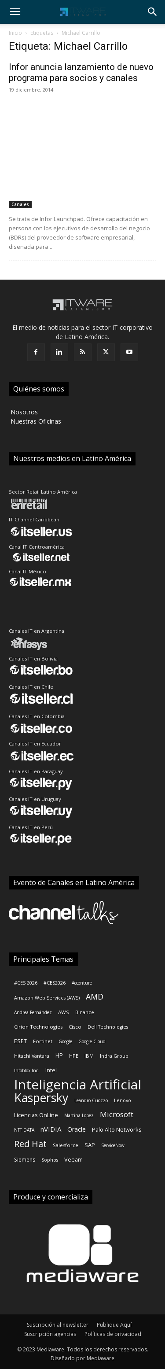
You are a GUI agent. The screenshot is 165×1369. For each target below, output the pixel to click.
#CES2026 (55, 983)
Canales (20, 204)
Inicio (15, 33)
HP (59, 1055)
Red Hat (30, 1143)
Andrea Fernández (33, 1012)
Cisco (75, 1026)
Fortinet (42, 1041)
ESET (20, 1041)
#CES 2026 (25, 983)
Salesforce (65, 1145)
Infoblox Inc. (26, 1070)
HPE (73, 1056)
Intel (51, 1070)
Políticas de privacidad (112, 1334)
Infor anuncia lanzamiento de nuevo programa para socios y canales (81, 72)
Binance (84, 1012)
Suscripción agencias (50, 1334)
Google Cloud (92, 1041)
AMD (94, 996)
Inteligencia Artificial (77, 1084)
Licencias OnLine (36, 1115)
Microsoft (116, 1114)
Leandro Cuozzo (91, 1100)
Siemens (24, 1159)
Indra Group (114, 1056)
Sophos (49, 1160)
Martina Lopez (79, 1115)
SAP (89, 1145)
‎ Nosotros (23, 412)
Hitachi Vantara (31, 1056)
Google (65, 1041)
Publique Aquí (114, 1324)
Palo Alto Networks (117, 1129)
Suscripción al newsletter (57, 1324)
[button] (15, 12)
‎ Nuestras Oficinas (35, 421)
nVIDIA (50, 1129)
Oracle (76, 1129)
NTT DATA (24, 1130)
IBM (89, 1055)
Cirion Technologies (38, 1026)
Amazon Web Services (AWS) (47, 998)
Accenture (82, 983)
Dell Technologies (108, 1027)
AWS (63, 1012)
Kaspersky (41, 1098)
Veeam (73, 1159)
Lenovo (122, 1100)
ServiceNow (113, 1145)
